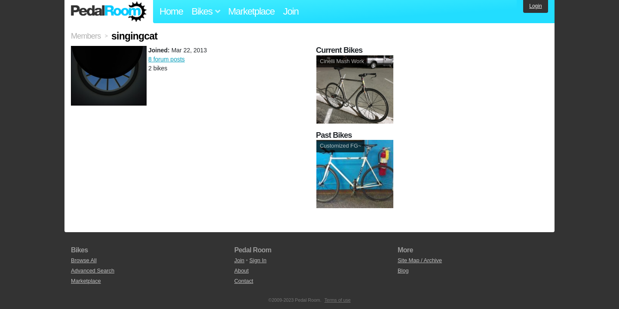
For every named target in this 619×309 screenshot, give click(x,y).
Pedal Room (109, 11)
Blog (403, 270)
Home (171, 11)
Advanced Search (92, 270)
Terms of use (338, 300)
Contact (243, 281)
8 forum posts (166, 59)
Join (291, 11)
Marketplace (251, 11)
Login (535, 6)
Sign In (258, 260)
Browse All (84, 260)
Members (86, 36)
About (241, 270)
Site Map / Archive (420, 260)
